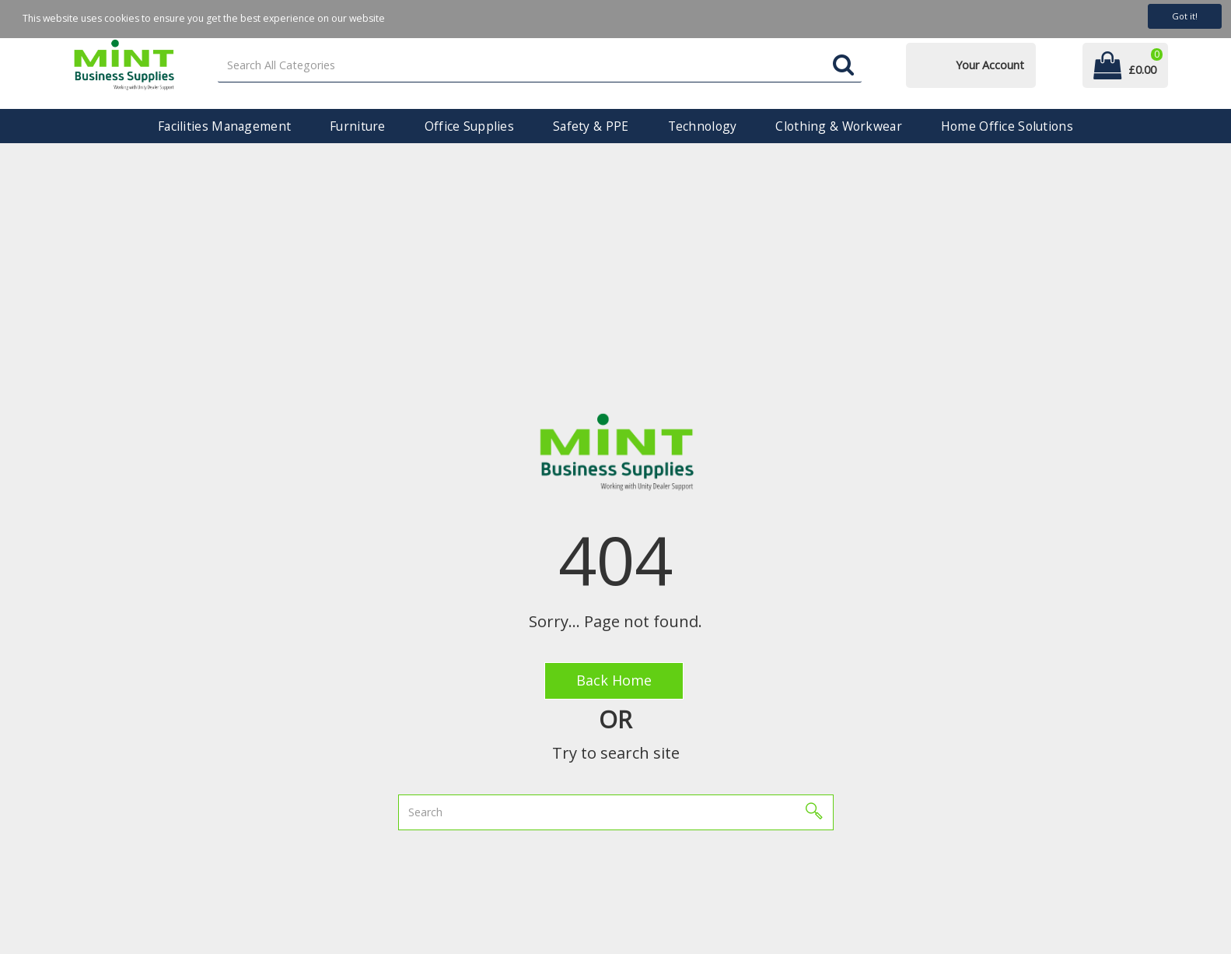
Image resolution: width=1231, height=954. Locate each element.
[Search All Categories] (539, 65)
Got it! (1185, 16)
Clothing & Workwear (838, 126)
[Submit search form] (843, 66)
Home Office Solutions (1007, 126)
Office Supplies (469, 126)
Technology (702, 126)
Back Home (614, 680)
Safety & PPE (590, 126)
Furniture (358, 126)
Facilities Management (224, 126)
